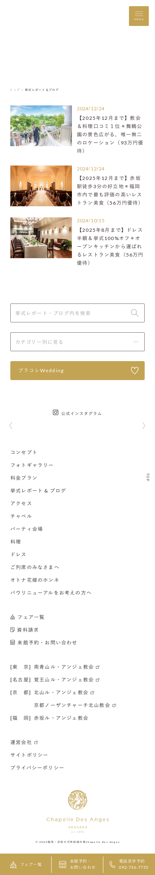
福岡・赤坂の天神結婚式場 (67, 841)
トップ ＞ (17, 89)
